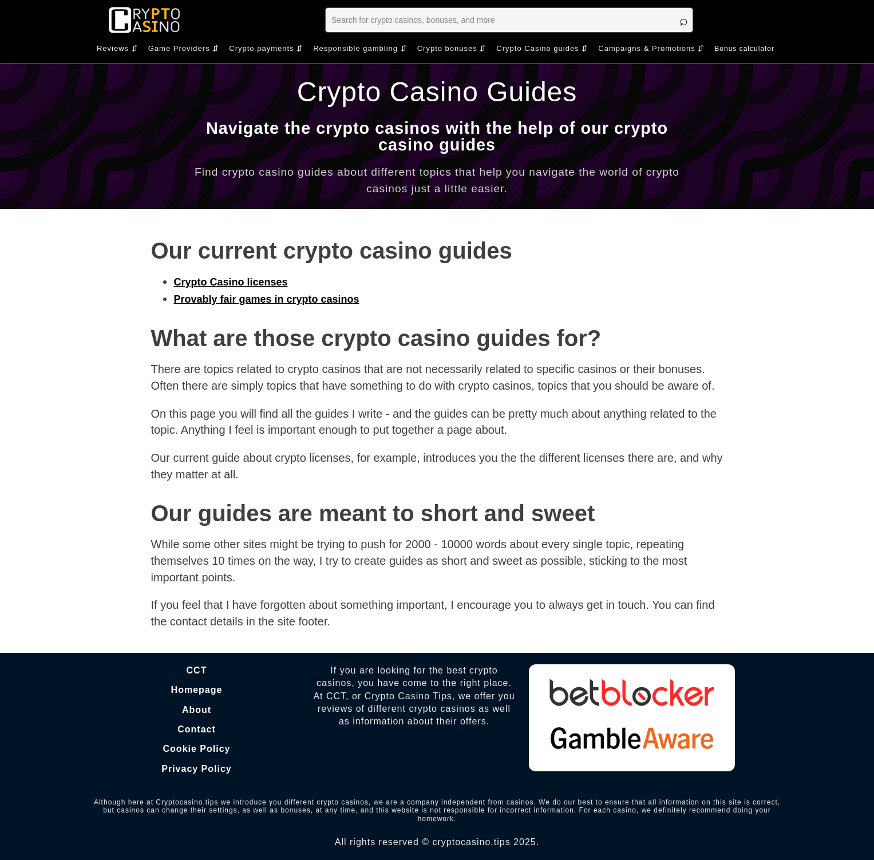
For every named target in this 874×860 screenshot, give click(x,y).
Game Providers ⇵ (184, 48)
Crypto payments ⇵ (266, 48)
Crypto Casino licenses (231, 282)
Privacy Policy (196, 769)
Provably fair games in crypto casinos (266, 299)
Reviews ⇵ (118, 48)
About (196, 710)
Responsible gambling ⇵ (360, 48)
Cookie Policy (197, 749)
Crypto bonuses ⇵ (452, 48)
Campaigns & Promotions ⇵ (651, 48)
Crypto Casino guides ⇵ (542, 48)
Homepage (197, 690)
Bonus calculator (744, 49)
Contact (196, 729)
